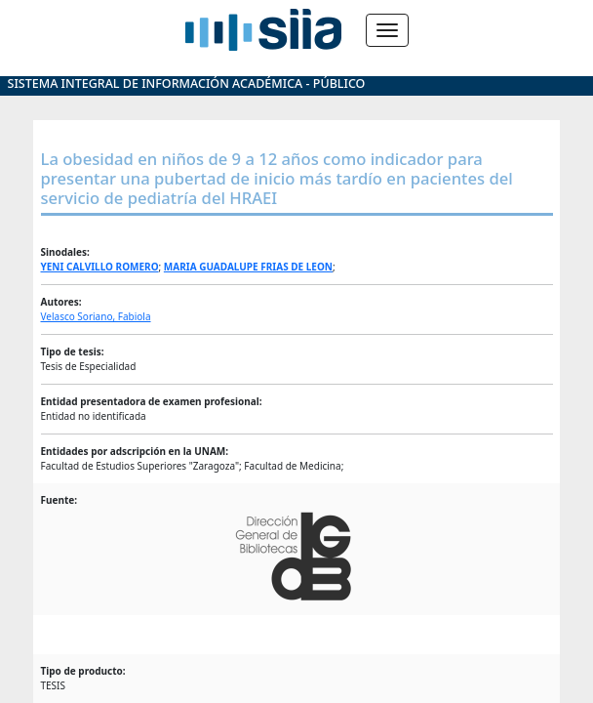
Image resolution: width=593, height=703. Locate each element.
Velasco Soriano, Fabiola (96, 316)
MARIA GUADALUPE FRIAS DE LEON (248, 266)
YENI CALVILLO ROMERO (100, 266)
